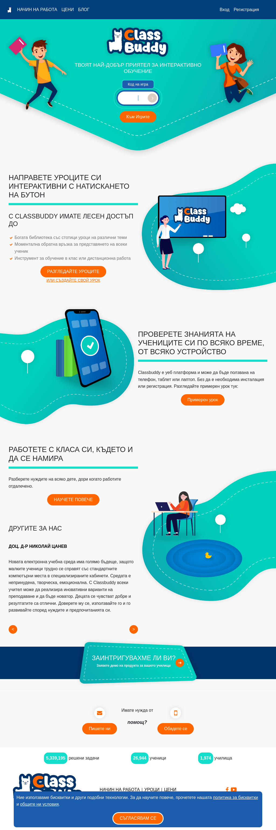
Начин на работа (37, 9)
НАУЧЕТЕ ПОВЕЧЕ (73, 499)
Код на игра (138, 84)
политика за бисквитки (235, 797)
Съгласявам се (138, 818)
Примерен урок (203, 399)
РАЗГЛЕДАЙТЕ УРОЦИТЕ (73, 271)
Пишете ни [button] (100, 728)
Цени (67, 9)
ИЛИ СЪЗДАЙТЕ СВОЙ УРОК (73, 280)
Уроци (151, 789)
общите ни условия (39, 804)
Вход (224, 9)
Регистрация (246, 9)
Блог (83, 9)
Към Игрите (138, 116)
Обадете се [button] (175, 728)
